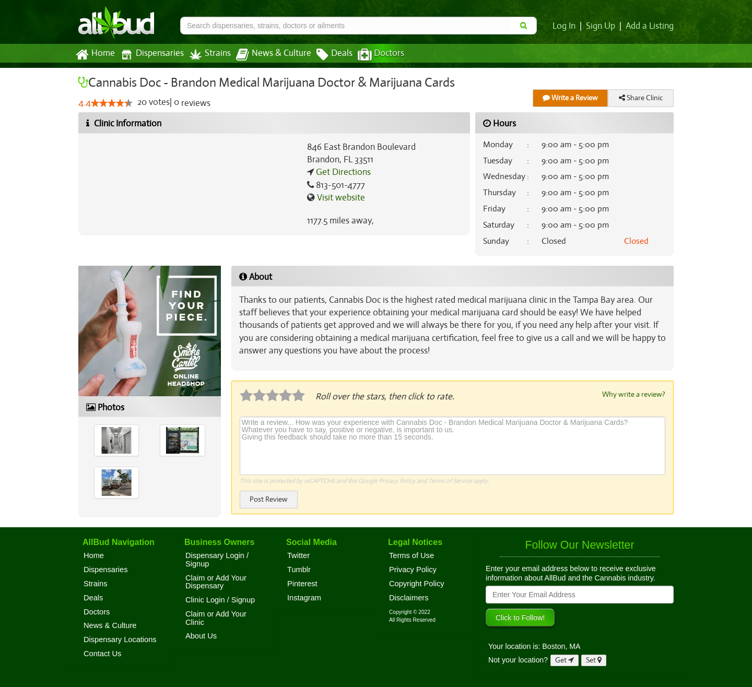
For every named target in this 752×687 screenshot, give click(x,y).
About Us (201, 636)
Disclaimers (409, 598)
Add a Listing (650, 26)
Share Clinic (641, 97)
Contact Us (102, 653)
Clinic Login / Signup (220, 600)
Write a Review (570, 97)
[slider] (111, 103)
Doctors (372, 55)
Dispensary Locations (120, 639)
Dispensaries (150, 54)
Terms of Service (449, 480)
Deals (326, 55)
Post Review (268, 498)
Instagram (304, 598)
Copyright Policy (416, 583)
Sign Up (602, 26)
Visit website (340, 198)
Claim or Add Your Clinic (215, 618)
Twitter (298, 555)
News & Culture (268, 55)
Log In (566, 26)
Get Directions (342, 172)
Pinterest (302, 583)
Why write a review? (633, 394)
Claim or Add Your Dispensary (215, 582)
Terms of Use (411, 555)
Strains (206, 54)
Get (564, 660)
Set (594, 660)
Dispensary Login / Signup (217, 559)
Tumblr (299, 569)
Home (95, 55)
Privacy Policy (397, 480)
